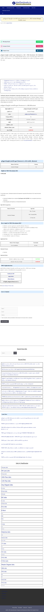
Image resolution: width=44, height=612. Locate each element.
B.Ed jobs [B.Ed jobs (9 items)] (3, 494)
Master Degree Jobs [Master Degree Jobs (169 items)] (7, 564)
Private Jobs (18, 7)
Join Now (39, 41)
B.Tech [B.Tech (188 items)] (3, 510)
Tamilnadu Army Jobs (6, 10)
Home (3, 7)
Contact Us (4, 596)
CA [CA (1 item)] (1, 521)
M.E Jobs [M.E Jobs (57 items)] (3, 552)
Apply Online (11, 276)
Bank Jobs (33, 7)
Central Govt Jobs (26, 7)
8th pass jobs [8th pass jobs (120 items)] (5, 471)
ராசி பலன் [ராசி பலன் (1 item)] (2, 585)
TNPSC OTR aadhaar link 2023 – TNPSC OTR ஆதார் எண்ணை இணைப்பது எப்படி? (19, 436)
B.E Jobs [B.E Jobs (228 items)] (4, 497)
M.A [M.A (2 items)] (2, 546)
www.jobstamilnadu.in (28, 140)
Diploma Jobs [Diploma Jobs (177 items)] (5, 532)
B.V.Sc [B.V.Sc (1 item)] (2, 513)
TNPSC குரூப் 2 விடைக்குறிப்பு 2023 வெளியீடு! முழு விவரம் (14, 440)
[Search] (15, 353)
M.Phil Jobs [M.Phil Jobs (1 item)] (2, 554)
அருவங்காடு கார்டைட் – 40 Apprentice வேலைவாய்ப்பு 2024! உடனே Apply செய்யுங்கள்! (21, 387)
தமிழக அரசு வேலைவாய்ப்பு (31, 114)
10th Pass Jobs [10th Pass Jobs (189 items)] (6, 477)
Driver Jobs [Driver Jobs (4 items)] (3, 540)
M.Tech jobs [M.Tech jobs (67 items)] (4, 561)
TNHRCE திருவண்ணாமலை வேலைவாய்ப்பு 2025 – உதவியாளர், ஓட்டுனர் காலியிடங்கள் (21, 396)
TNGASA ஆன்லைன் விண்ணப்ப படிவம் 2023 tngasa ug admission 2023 (16, 423)
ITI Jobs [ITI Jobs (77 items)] (3, 543)
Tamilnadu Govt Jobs (10, 7)
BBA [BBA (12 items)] (2, 516)
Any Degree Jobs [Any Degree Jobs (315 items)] (7, 485)
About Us (4, 598)
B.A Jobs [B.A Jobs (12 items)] (3, 488)
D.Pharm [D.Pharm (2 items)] (2, 528)
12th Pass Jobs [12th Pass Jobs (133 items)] (5, 481)
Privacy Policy (4, 591)
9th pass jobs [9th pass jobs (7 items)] (4, 473)
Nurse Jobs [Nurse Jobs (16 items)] (3, 579)
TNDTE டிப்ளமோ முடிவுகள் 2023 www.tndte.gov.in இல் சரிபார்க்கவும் (16, 457)
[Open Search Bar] (2, 13)
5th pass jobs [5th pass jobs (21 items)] (4, 467)
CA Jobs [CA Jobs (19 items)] (3, 524)
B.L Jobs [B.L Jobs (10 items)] (3, 500)
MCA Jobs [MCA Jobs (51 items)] (4, 571)
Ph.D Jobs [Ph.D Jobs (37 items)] (4, 582)
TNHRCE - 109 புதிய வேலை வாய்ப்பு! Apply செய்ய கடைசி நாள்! (17, 83)
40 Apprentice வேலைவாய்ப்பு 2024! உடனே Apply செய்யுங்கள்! (17, 80)
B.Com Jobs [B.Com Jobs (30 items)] (4, 491)
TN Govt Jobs (10, 285)
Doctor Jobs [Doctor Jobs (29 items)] (4, 537)
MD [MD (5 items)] (2, 574)
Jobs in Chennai (5, 285)
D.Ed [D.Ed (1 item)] (2, 526)
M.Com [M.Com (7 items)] (2, 548)
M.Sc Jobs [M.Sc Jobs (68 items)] (4, 557)
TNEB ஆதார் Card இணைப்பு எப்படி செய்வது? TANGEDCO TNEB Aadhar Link (17, 433)
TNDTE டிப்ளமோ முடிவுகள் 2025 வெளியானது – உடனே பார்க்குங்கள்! (17, 384)
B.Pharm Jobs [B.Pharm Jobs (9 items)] (4, 503)
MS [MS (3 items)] (1, 576)
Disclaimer (4, 593)
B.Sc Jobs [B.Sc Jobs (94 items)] (4, 507)
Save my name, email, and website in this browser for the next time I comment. (17, 317)
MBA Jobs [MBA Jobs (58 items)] (4, 568)
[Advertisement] (22, 32)
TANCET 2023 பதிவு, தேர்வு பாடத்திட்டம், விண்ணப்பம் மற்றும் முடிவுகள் (17, 447)
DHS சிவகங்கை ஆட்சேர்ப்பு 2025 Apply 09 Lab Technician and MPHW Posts (18, 369)
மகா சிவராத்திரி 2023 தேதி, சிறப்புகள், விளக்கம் (11, 444)
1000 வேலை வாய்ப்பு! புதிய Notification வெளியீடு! (14, 82)
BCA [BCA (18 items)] (2, 519)
